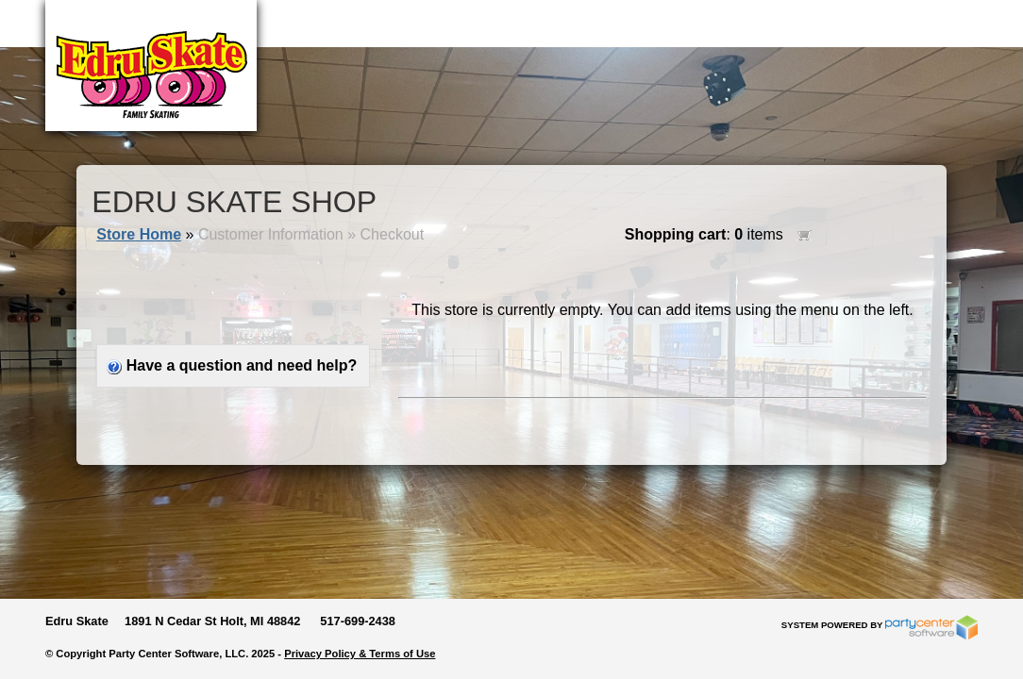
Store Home (138, 234)
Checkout (393, 234)
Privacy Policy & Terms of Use (359, 653)
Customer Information (271, 234)
